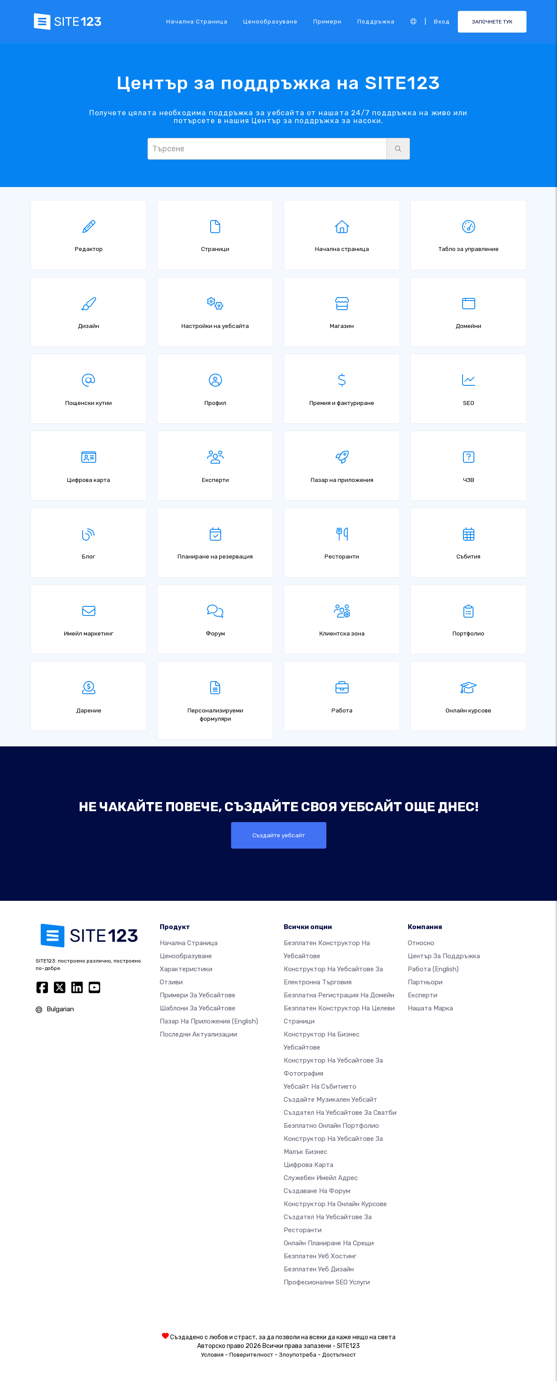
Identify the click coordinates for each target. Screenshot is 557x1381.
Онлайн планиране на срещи (329, 1243)
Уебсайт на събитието (320, 1086)
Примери (327, 21)
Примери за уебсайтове (197, 995)
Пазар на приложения (209, 1021)
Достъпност (339, 1354)
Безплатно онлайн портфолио (331, 1126)
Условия (212, 1354)
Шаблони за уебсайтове (197, 1008)
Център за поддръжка (444, 956)
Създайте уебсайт (278, 835)
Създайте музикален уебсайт (330, 1099)
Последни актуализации (198, 1034)
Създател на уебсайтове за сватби (340, 1113)
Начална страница (197, 21)
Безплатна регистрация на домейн (339, 995)
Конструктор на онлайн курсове (335, 1204)
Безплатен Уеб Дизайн (319, 1269)
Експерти (422, 995)
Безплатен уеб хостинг (320, 1256)
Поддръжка (376, 21)
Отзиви (171, 982)
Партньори (425, 982)
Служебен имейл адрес (321, 1178)
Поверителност (251, 1354)
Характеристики (186, 969)
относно (421, 943)
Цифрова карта (308, 1165)
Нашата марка (430, 1008)
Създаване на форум (317, 1191)
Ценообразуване (270, 21)
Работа (433, 969)
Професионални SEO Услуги (327, 1282)
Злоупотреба (297, 1354)
